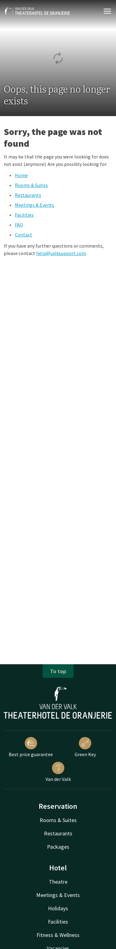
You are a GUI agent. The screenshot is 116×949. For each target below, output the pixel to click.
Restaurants (28, 195)
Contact (23, 235)
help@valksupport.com (61, 253)
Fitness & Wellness (58, 934)
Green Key (85, 747)
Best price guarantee (31, 747)
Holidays (58, 908)
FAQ (19, 225)
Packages (58, 846)
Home (21, 175)
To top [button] (58, 671)
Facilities (24, 215)
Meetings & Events (34, 205)
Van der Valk (58, 772)
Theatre (58, 881)
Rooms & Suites (31, 185)
